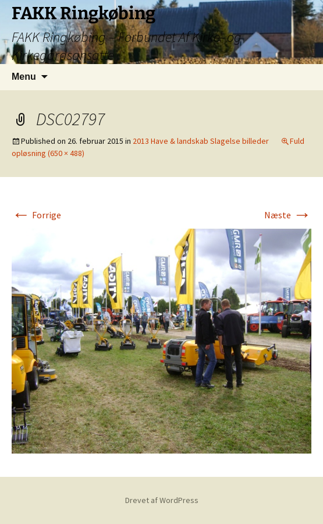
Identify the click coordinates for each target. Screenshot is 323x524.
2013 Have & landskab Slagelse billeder (201, 141)
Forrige (36, 215)
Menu (24, 77)
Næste (287, 215)
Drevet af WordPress (161, 500)
